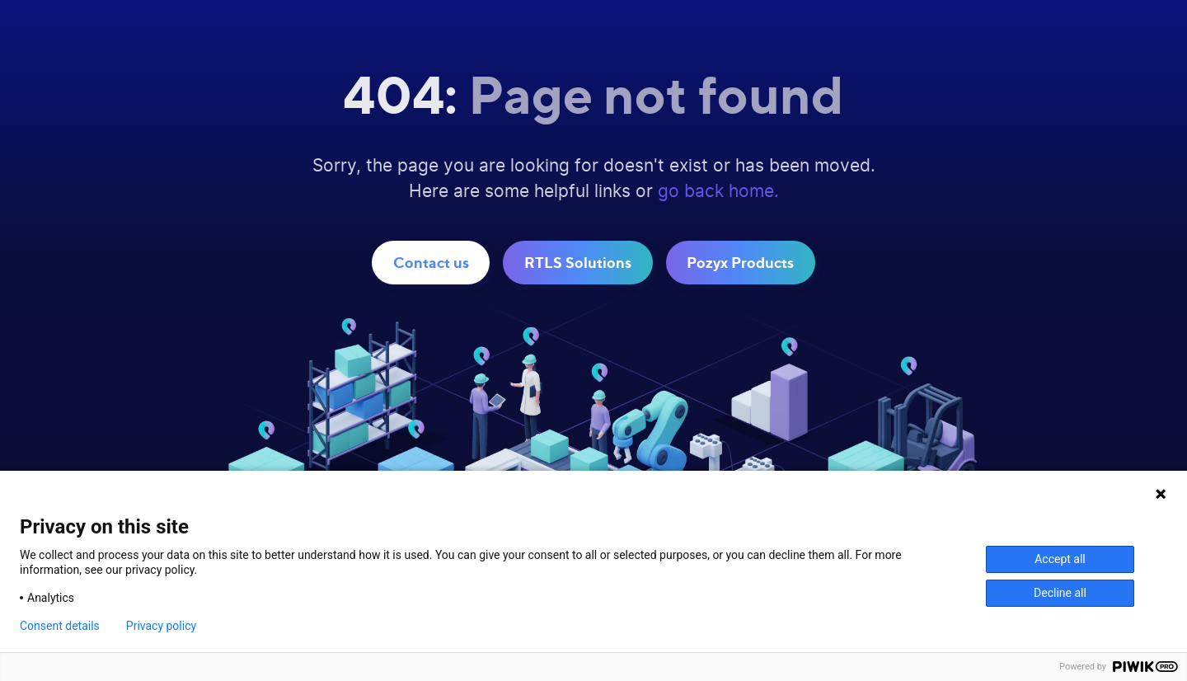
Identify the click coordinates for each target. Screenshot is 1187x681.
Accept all (1060, 559)
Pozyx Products (740, 262)
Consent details (60, 625)
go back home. (718, 191)
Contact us (431, 262)
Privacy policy (161, 625)
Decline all (1060, 592)
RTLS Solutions (577, 262)
